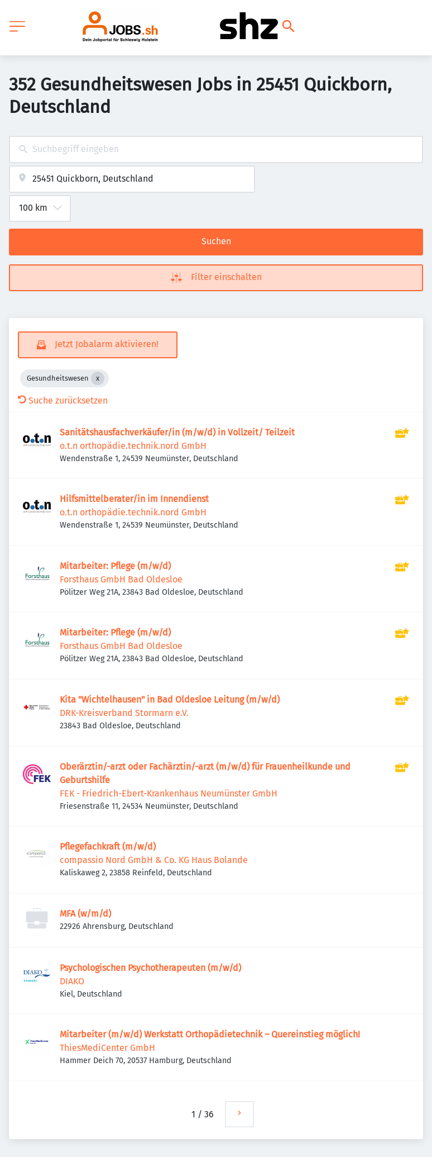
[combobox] (216, 149)
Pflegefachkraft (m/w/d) (108, 846)
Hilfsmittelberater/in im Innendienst (134, 499)
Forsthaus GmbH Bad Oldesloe (121, 579)
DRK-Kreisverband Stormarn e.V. (124, 713)
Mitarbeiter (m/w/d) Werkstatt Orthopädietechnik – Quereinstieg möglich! (210, 1034)
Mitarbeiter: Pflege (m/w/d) (115, 566)
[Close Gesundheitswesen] (97, 378)
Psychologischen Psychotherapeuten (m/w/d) (150, 967)
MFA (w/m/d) (85, 913)
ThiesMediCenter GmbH (107, 1047)
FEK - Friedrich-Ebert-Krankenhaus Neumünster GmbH (168, 793)
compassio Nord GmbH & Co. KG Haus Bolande (154, 860)
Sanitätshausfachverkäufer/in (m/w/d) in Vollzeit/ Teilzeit (177, 432)
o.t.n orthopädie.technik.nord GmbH (133, 445)
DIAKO (72, 981)
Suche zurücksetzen (63, 400)
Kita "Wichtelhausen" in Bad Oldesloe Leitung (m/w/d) (170, 699)
